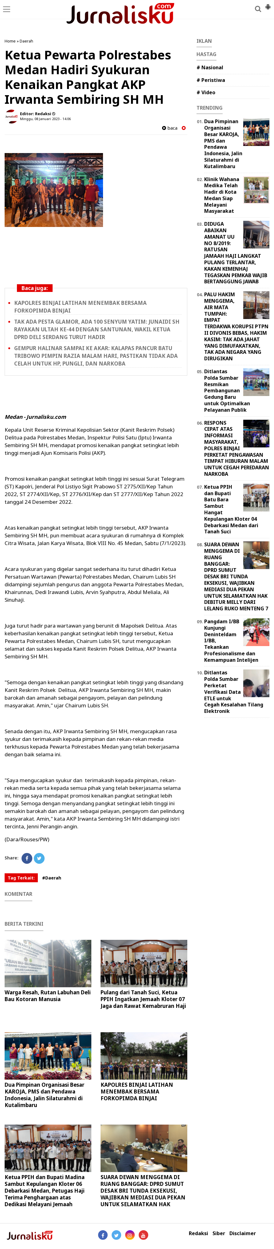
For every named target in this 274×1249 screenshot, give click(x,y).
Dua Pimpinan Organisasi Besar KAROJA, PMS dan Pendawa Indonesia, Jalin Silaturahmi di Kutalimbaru (44, 1095)
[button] (268, 4)
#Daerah (51, 878)
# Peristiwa (211, 80)
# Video (206, 92)
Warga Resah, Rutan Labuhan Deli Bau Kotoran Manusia (48, 996)
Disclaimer (242, 1233)
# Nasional (210, 67)
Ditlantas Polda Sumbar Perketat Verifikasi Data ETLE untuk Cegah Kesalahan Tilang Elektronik (233, 691)
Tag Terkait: (21, 878)
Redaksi (198, 1233)
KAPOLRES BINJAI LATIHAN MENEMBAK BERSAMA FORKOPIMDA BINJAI (137, 1091)
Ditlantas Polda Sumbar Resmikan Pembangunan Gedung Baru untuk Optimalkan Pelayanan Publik (227, 390)
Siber (218, 1233)
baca (169, 128)
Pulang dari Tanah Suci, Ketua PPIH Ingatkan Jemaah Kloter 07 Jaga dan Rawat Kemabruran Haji (143, 999)
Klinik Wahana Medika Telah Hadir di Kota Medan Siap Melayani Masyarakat (221, 195)
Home (10, 41)
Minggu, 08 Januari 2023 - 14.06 (45, 118)
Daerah (26, 41)
